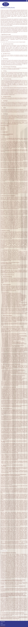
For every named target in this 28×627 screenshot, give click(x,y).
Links (2, 623)
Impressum (3, 624)
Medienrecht (2, 618)
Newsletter (3, 621)
